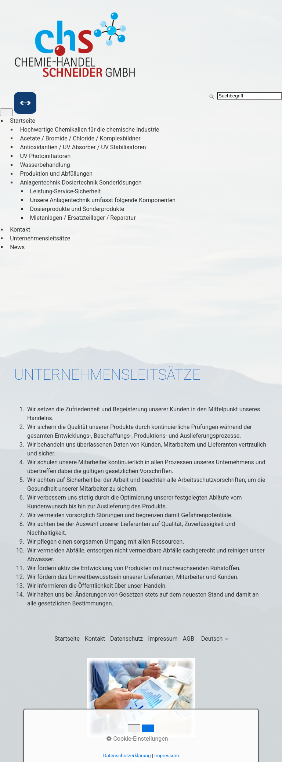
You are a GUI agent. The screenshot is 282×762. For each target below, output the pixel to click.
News (17, 247)
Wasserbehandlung (45, 164)
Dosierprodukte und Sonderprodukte (77, 208)
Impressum (163, 638)
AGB (188, 638)
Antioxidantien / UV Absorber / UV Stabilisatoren (83, 147)
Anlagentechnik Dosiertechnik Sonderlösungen (80, 182)
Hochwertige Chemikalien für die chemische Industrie (89, 129)
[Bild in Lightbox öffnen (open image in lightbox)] (141, 698)
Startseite (22, 120)
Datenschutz (126, 638)
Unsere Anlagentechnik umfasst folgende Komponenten (103, 200)
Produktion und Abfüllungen (56, 173)
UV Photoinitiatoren (45, 156)
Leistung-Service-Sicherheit (65, 191)
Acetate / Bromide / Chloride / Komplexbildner (80, 138)
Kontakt (20, 229)
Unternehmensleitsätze (40, 238)
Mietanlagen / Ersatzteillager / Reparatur (83, 217)
